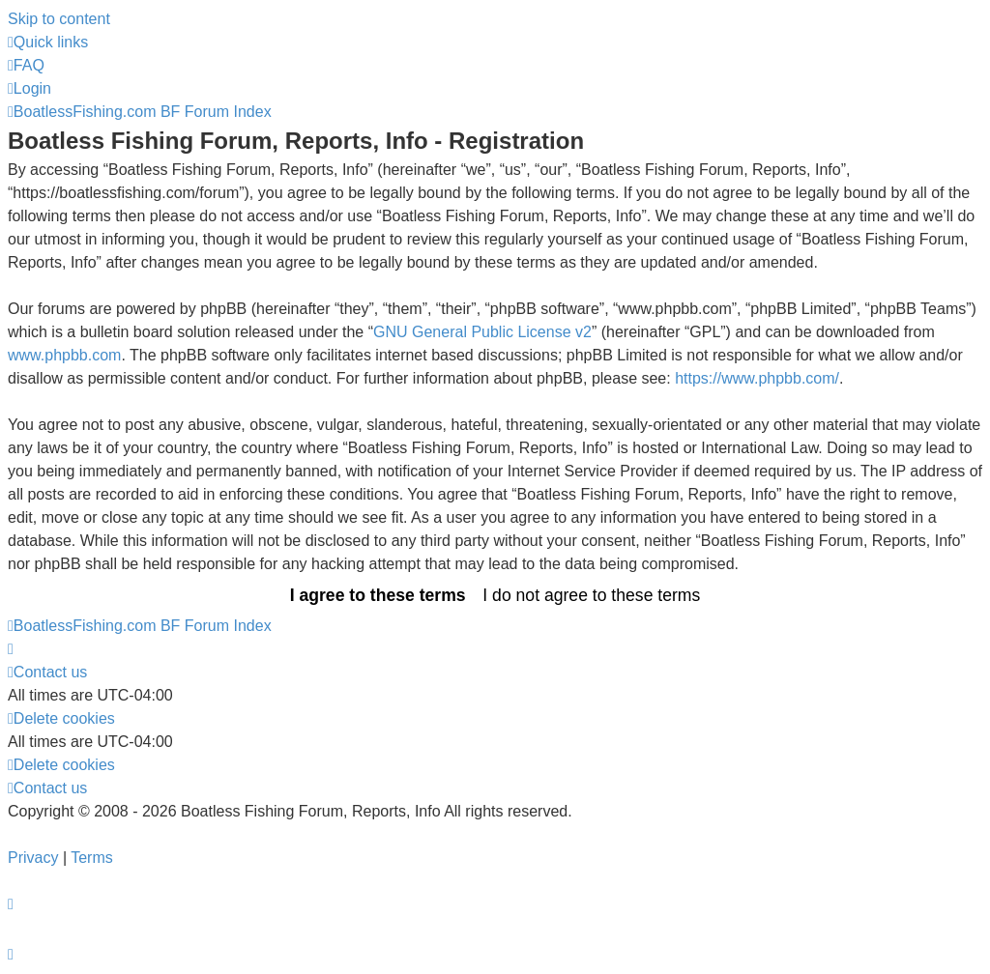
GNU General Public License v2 (482, 332)
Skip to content (59, 19)
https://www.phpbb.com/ (757, 378)
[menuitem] (26, 65)
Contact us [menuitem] (47, 672)
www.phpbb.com (64, 355)
